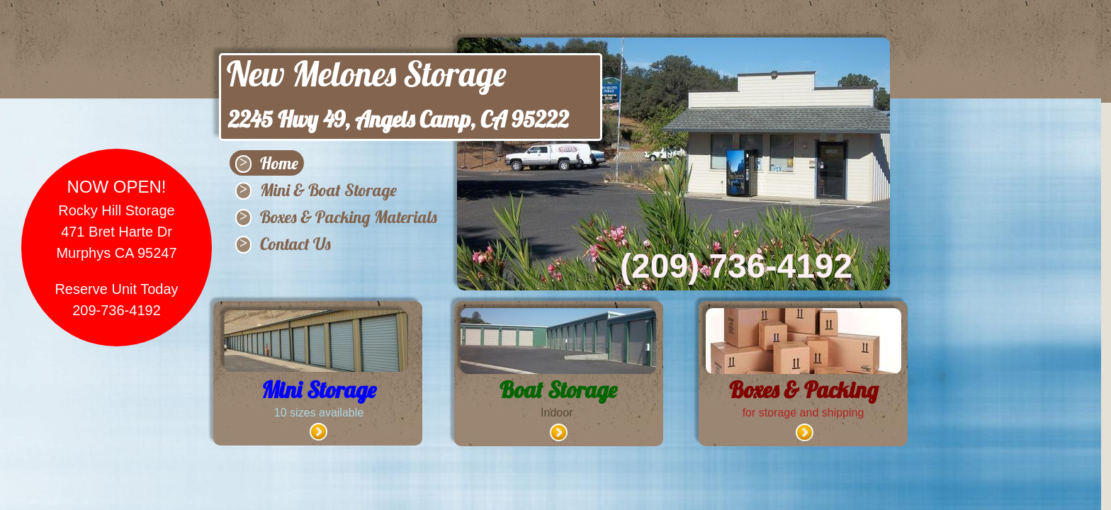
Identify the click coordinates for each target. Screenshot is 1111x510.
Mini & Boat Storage (328, 189)
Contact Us (295, 243)
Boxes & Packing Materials (348, 216)
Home (279, 163)
